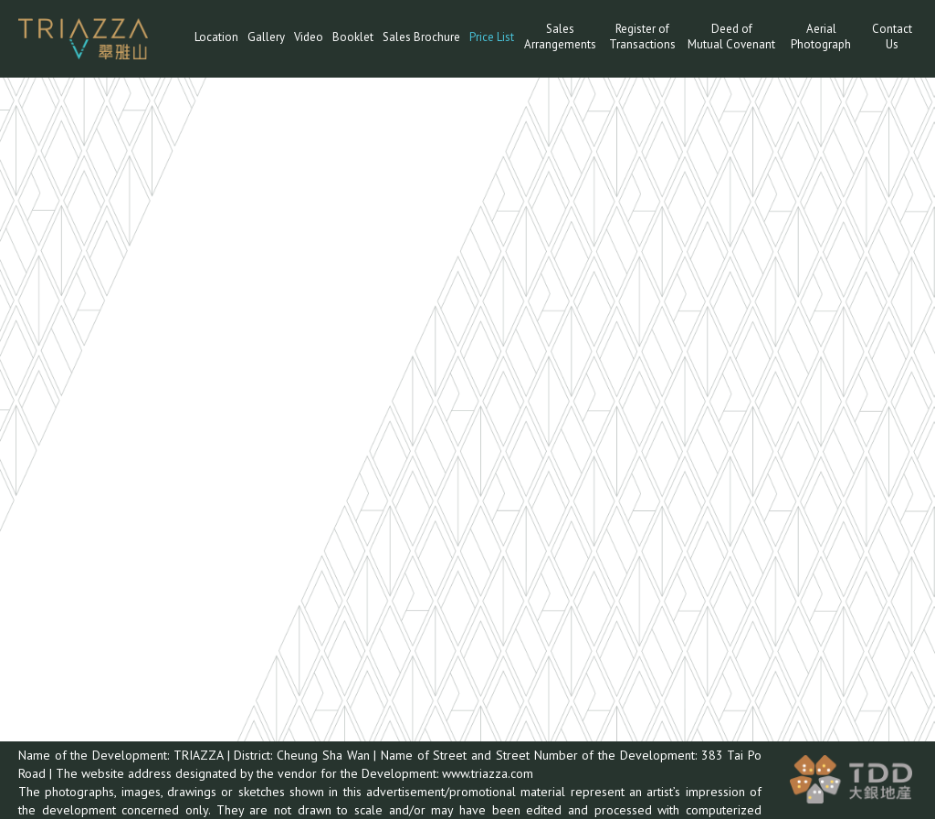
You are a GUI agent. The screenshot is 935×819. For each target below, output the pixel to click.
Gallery (266, 37)
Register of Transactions (642, 36)
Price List (491, 37)
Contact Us (892, 36)
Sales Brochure (421, 37)
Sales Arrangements (560, 36)
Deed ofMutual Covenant (731, 36)
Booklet (352, 37)
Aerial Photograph (821, 36)
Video (308, 37)
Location (216, 37)
